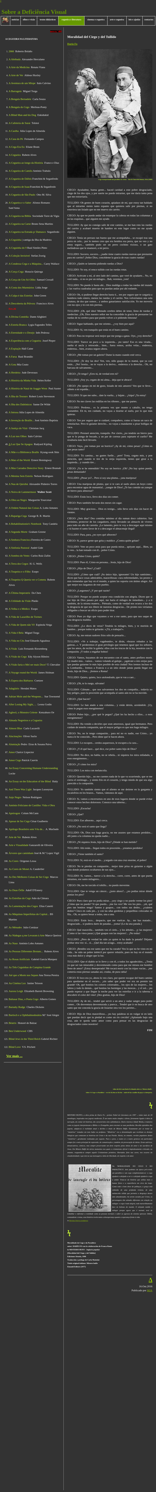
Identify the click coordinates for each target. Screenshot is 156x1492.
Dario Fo (72, 43)
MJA (149, 1290)
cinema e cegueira (95, 19)
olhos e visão (29, 19)
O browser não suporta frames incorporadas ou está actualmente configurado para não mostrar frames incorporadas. (33, 758)
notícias (15, 19)
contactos (148, 19)
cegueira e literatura (71, 19)
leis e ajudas (134, 19)
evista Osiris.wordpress (79, 1221)
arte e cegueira (117, 19)
